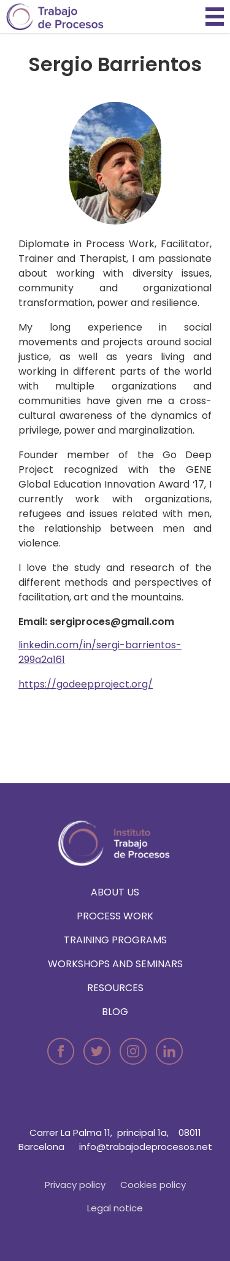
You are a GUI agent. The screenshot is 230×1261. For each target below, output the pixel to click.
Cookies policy (153, 1184)
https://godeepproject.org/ (85, 684)
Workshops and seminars (115, 964)
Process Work (115, 916)
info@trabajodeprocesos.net (145, 1146)
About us (115, 892)
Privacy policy (75, 1184)
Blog (115, 1012)
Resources (115, 988)
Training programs (115, 940)
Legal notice (115, 1208)
